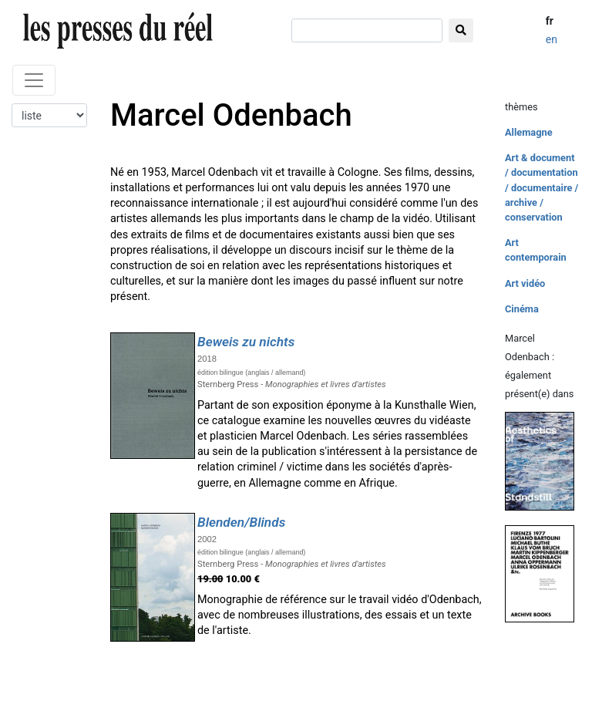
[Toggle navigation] (34, 80)
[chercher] (366, 30)
